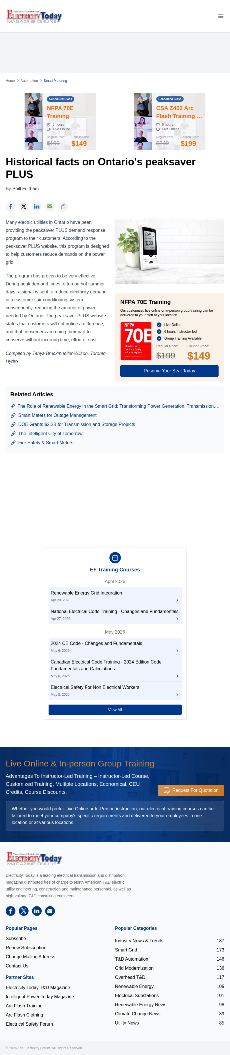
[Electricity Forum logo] (34, 858)
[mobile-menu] (220, 16)
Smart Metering (55, 81)
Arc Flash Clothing (24, 1015)
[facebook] (10, 207)
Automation (29, 81)
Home (10, 81)
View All (115, 709)
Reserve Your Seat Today (169, 370)
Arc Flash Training (24, 1005)
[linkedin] (37, 207)
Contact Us (17, 965)
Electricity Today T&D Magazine (38, 987)
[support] (50, 207)
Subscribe (16, 938)
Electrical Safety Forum (29, 1024)
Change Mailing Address (30, 956)
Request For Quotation (191, 790)
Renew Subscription (26, 947)
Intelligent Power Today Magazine (40, 996)
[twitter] (24, 207)
